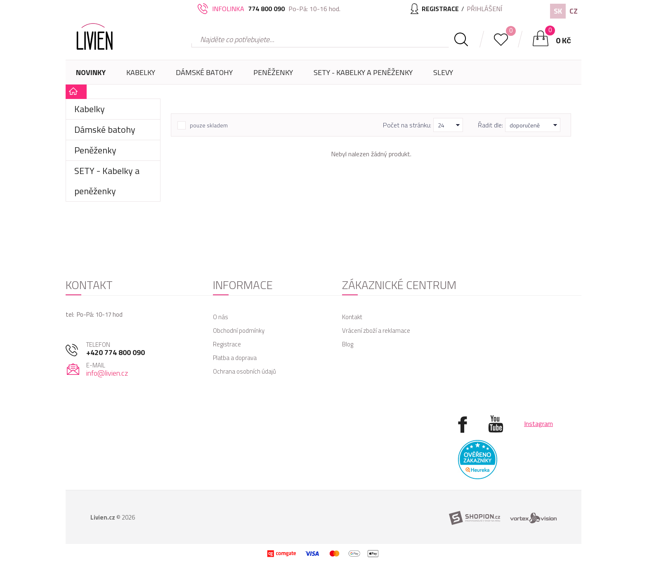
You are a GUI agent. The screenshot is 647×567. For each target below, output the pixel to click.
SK (558, 10)
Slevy (443, 72)
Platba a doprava (235, 357)
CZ (573, 10)
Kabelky (140, 76)
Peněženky (273, 76)
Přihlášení (484, 9)
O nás (220, 317)
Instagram (538, 423)
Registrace (227, 344)
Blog (347, 344)
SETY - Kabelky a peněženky (363, 72)
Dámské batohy (204, 72)
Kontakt (352, 317)
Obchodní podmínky (238, 330)
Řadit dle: (490, 125)
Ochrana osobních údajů (244, 371)
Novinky (91, 72)
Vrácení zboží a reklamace (376, 330)
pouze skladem (209, 125)
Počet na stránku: (407, 125)
